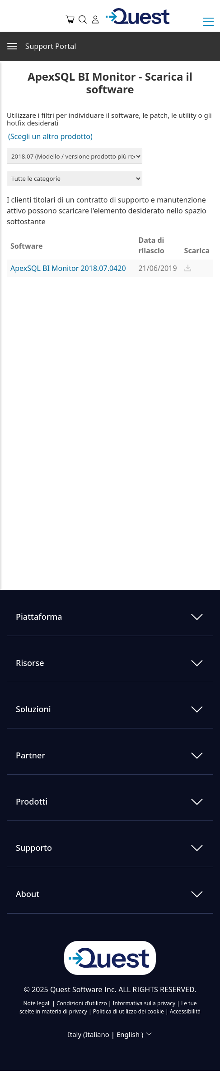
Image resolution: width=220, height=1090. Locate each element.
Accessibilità (185, 1011)
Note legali (37, 1003)
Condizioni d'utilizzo (82, 1003)
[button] (188, 268)
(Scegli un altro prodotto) (51, 136)
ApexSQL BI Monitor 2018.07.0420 (68, 268)
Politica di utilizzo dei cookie (129, 1011)
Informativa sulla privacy (145, 1003)
